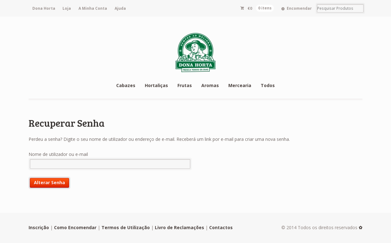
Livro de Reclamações (179, 227)
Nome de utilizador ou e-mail (58, 154)
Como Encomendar (75, 227)
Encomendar (299, 8)
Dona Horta (43, 8)
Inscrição (39, 227)
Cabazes (125, 85)
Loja (66, 8)
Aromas (210, 85)
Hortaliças (156, 85)
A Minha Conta (93, 8)
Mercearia (239, 85)
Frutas (184, 85)
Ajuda (120, 8)
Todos (268, 85)
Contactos (221, 227)
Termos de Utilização (125, 227)
